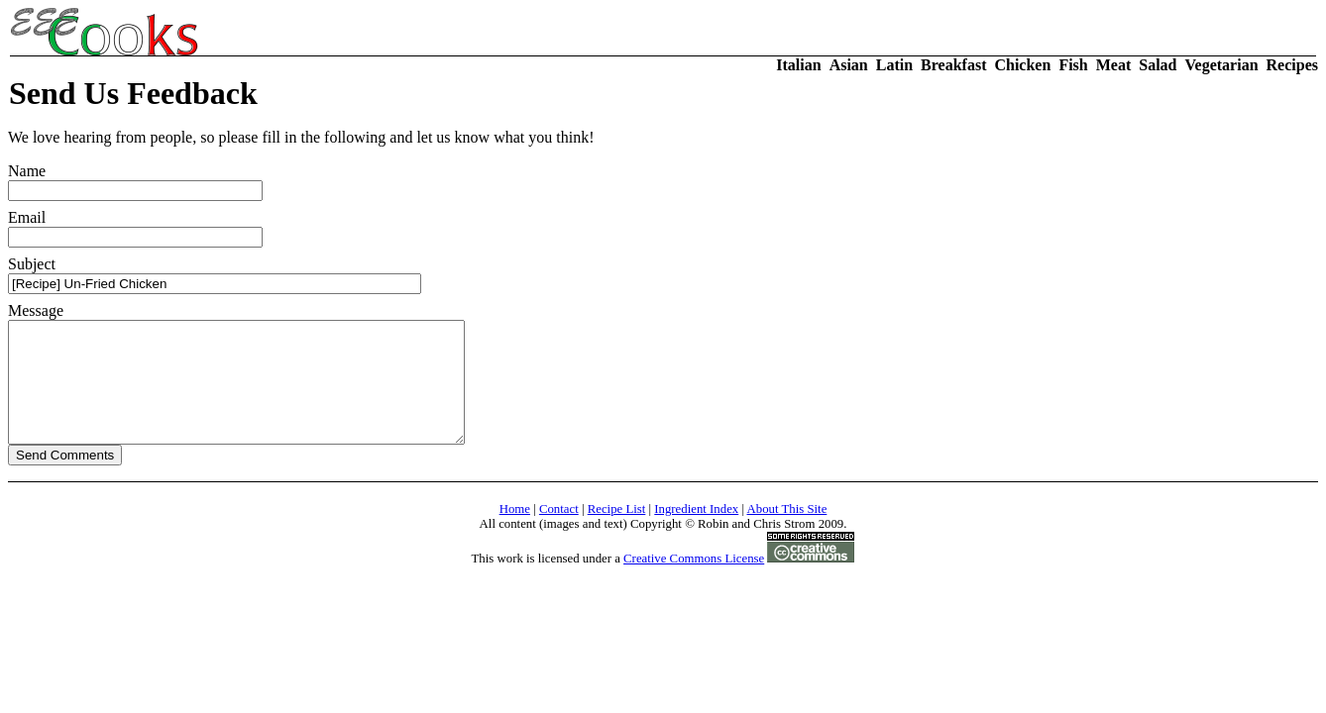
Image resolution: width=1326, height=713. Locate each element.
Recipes (1292, 64)
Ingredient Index (696, 533)
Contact (559, 533)
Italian (798, 64)
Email (135, 228)
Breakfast (953, 64)
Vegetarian (1222, 64)
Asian (848, 64)
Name (135, 181)
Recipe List (617, 533)
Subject (214, 274)
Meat (1114, 64)
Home (514, 533)
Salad (1157, 64)
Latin (894, 64)
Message (263, 385)
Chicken (1022, 64)
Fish (1072, 64)
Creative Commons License (693, 582)
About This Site (787, 533)
